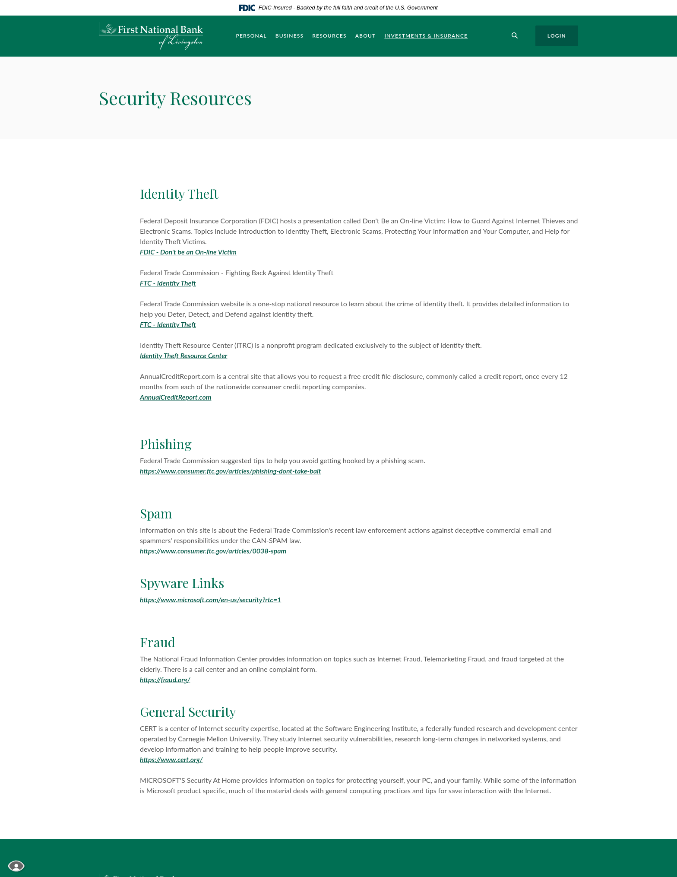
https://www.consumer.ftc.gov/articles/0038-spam (213, 551)
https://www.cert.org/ (171, 759)
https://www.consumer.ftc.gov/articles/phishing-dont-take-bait (230, 471)
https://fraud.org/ (165, 679)
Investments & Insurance (426, 35)
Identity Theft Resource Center (183, 355)
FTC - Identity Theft (168, 283)
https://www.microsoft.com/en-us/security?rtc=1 (210, 599)
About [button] (365, 35)
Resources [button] (329, 35)
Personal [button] (251, 35)
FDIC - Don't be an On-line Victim (188, 252)
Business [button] (289, 35)
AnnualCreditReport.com (175, 397)
